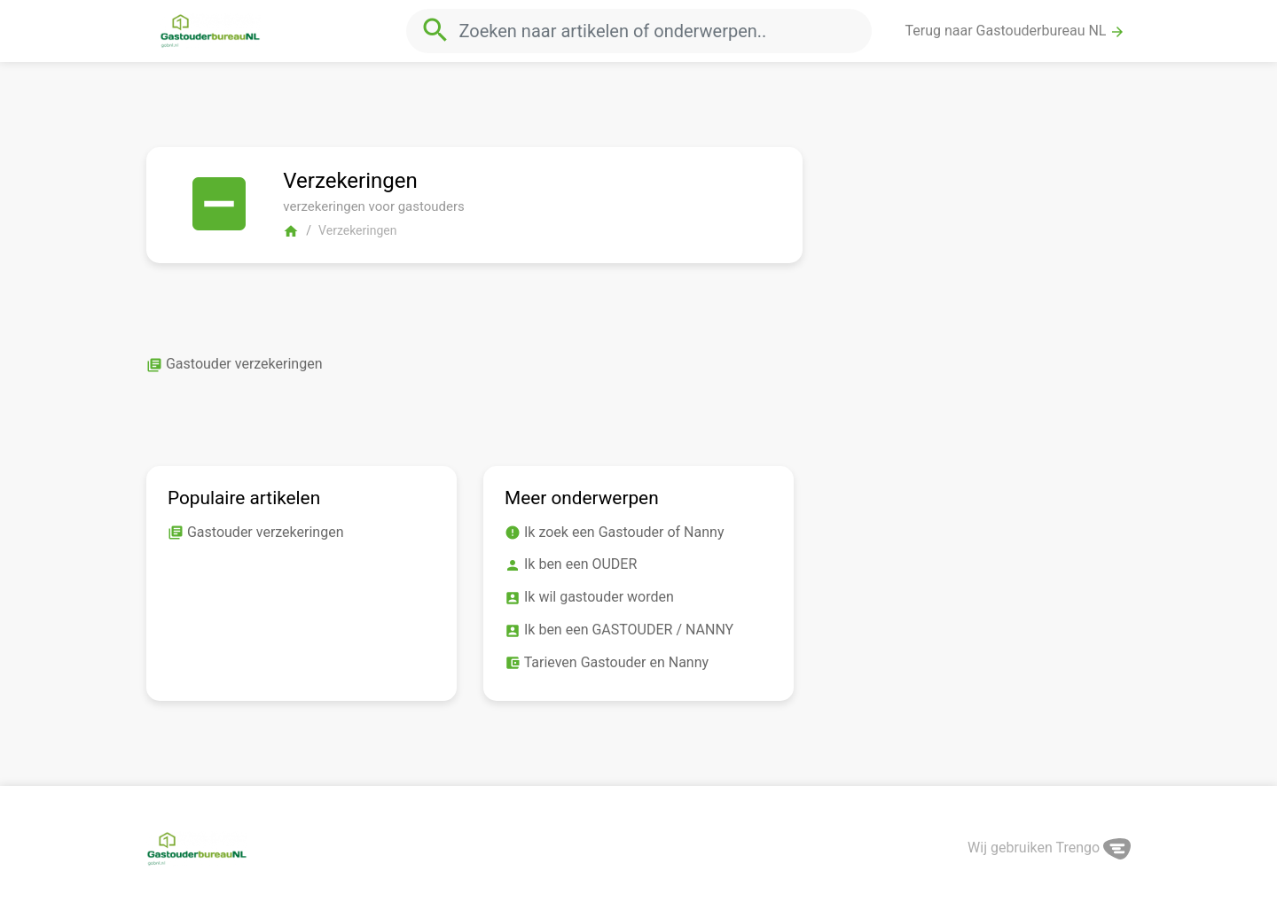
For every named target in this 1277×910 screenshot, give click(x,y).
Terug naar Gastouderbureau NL (1015, 31)
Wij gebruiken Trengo (1049, 847)
